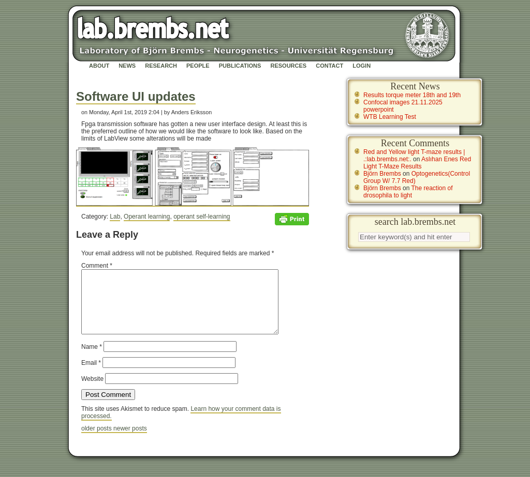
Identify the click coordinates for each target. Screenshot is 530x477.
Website (92, 391)
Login (361, 66)
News (127, 66)
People (198, 66)
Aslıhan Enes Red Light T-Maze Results (417, 163)
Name (91, 359)
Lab (115, 216)
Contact (329, 66)
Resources (288, 66)
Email (91, 375)
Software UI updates (136, 96)
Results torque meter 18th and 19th (412, 95)
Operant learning (147, 216)
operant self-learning (201, 216)
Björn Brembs (382, 173)
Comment (96, 265)
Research (161, 66)
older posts (97, 440)
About (99, 66)
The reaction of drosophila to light (408, 191)
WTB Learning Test (389, 116)
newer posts (130, 440)
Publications (240, 66)
